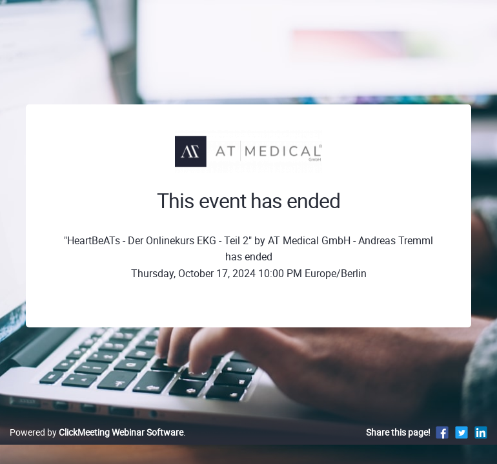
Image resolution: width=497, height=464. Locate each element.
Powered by (96, 432)
